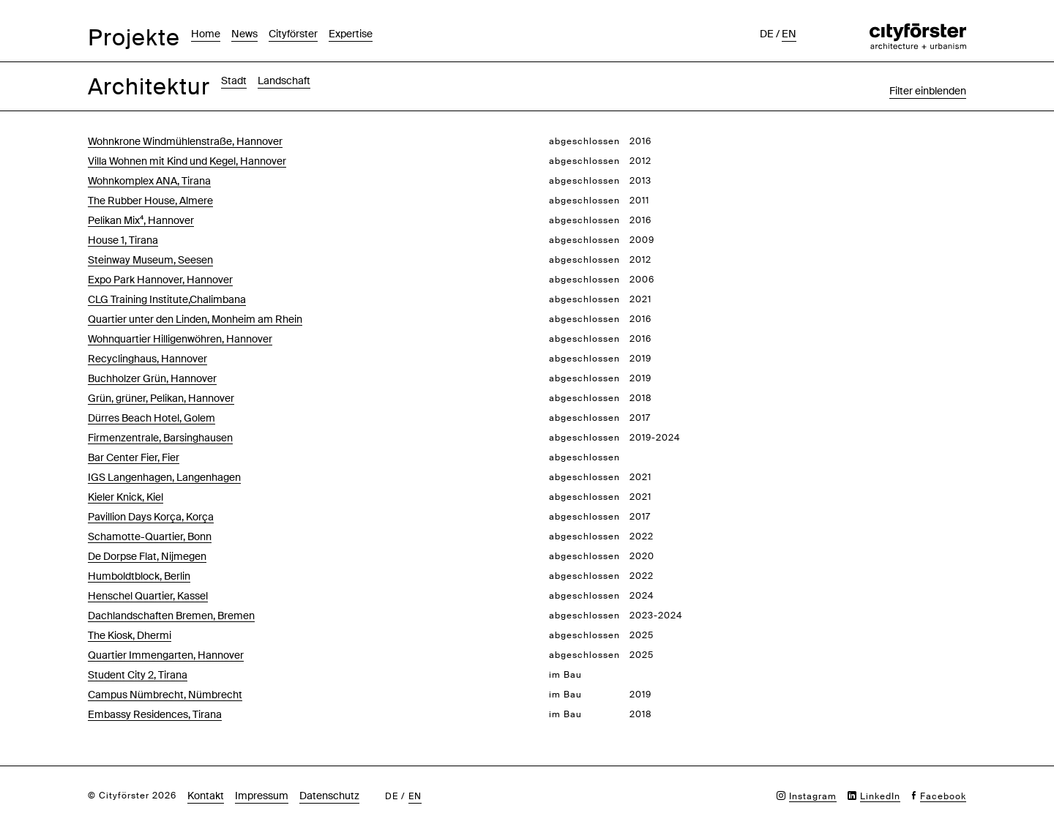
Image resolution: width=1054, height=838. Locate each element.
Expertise (351, 34)
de (767, 34)
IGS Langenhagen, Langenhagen (164, 477)
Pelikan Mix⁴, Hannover (141, 220)
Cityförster (293, 34)
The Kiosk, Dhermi (129, 635)
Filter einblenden (927, 91)
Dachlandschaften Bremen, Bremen (171, 615)
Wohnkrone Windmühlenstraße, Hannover (185, 141)
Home (205, 34)
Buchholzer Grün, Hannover (152, 378)
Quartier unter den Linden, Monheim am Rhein (195, 319)
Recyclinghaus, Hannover (147, 358)
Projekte (134, 37)
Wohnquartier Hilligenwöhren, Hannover (180, 339)
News (244, 34)
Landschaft (284, 80)
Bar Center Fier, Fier (133, 457)
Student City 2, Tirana (137, 675)
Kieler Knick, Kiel (125, 497)
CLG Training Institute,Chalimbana (167, 299)
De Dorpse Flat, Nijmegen (147, 556)
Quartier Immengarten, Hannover (166, 655)
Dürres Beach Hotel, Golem (151, 418)
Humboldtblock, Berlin (139, 576)
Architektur (149, 86)
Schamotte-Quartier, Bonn (150, 536)
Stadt (234, 80)
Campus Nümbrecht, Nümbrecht (165, 694)
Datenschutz (329, 795)
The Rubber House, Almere (150, 200)
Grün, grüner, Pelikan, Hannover (161, 398)
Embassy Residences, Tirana (155, 714)
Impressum (261, 795)
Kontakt (205, 795)
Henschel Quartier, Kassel (148, 596)
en (789, 34)
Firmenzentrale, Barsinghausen (160, 438)
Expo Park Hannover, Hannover (160, 279)
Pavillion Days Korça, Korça (151, 517)
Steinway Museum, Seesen (150, 260)
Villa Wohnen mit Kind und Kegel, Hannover (187, 161)
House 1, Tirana (123, 240)
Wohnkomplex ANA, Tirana (149, 181)
